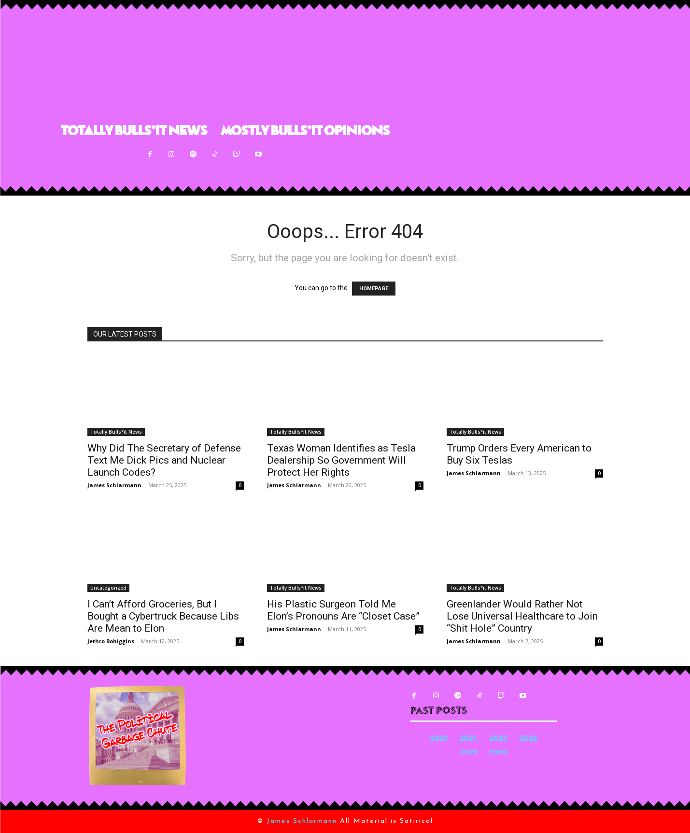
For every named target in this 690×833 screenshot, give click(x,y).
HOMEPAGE (373, 288)
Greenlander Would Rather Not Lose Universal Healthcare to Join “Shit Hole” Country (522, 616)
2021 (469, 753)
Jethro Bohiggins (110, 641)
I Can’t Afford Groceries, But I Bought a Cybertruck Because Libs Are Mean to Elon (163, 616)
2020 (498, 753)
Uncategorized (108, 587)
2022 (528, 739)
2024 (469, 739)
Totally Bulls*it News (116, 431)
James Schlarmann (114, 485)
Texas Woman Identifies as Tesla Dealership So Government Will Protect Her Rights (341, 460)
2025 (439, 739)
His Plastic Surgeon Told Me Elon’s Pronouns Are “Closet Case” (343, 610)
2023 (498, 739)
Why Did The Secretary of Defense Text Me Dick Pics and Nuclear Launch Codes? (164, 460)
